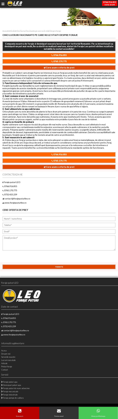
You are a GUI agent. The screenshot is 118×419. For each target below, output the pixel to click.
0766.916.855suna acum (109, 3)
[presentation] (25, 258)
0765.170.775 (59, 61)
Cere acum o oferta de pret (59, 67)
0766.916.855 (59, 55)
